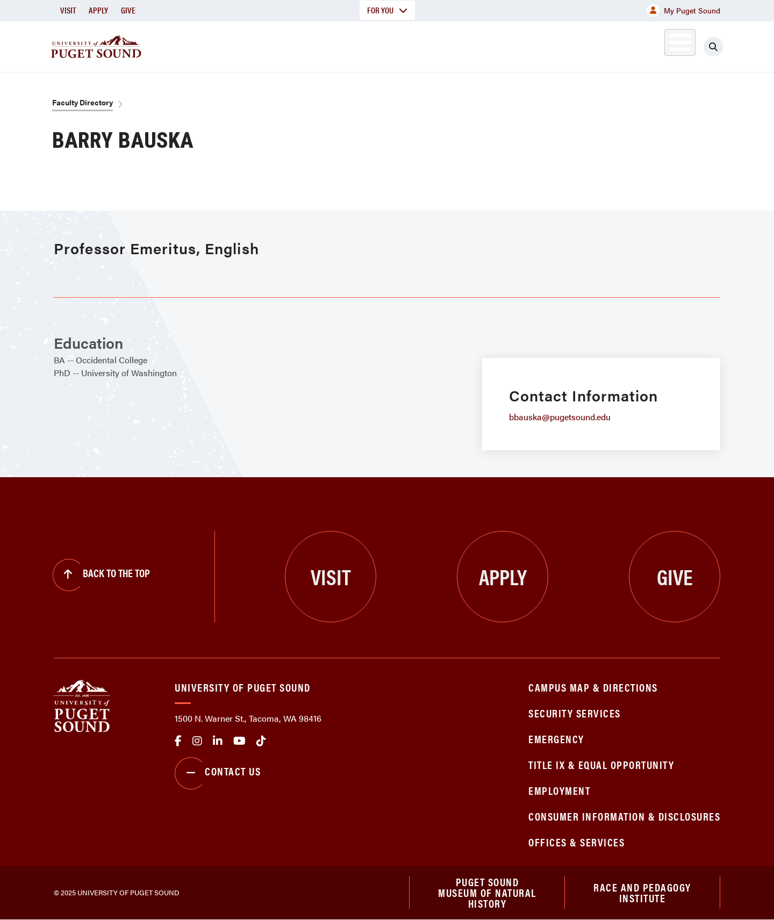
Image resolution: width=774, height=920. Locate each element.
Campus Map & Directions (593, 687)
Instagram (197, 741)
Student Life (513, 45)
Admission (429, 45)
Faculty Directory (82, 102)
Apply (98, 10)
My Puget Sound (683, 10)
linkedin (218, 741)
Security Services (574, 713)
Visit (68, 10)
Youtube (239, 741)
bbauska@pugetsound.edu (560, 417)
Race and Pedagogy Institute (642, 892)
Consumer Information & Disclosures (624, 816)
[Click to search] (713, 46)
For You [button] (387, 10)
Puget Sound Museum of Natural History (487, 892)
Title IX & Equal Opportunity (601, 764)
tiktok (261, 741)
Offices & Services (576, 842)
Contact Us (218, 773)
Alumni (653, 45)
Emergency (556, 738)
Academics (348, 45)
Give (128, 10)
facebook (178, 741)
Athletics (596, 45)
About (277, 45)
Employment (559, 790)
